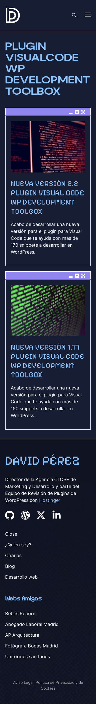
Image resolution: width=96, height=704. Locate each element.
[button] (74, 15)
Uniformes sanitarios (27, 656)
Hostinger (49, 500)
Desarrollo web (21, 577)
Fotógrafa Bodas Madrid (31, 645)
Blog (10, 566)
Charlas (13, 555)
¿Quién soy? (18, 544)
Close (11, 534)
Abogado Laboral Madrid (32, 624)
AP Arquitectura (22, 635)
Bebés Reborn (20, 613)
